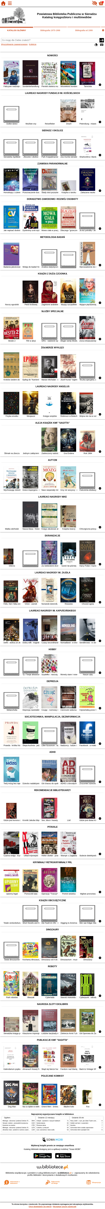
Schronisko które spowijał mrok (79, 1130)
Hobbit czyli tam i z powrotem (79, 1123)
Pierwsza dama (41, 1125)
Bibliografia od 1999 (84, 30)
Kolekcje (32, 44)
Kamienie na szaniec (9, 1125)
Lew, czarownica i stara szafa (45, 1130)
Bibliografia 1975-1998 (50, 30)
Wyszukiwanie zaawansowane (14, 44)
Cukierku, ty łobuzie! (43, 1127)
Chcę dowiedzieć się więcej (40, 1207)
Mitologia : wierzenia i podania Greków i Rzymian (18, 1121)
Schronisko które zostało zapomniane (81, 1127)
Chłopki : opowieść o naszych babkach (48, 1121)
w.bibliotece (64, 1173)
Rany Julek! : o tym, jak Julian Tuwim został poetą (85, 1121)
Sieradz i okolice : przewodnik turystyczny (15, 1123)
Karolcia (72, 1125)
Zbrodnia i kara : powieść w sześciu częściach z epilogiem (20, 1130)
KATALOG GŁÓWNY (16, 30)
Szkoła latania (41, 1123)
